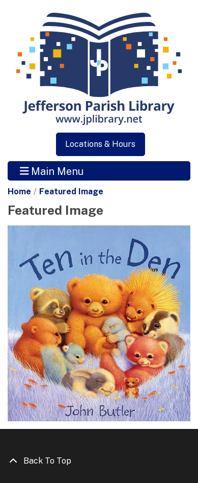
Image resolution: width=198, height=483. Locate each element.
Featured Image (71, 191)
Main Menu (52, 170)
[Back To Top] (99, 461)
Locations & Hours (100, 144)
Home (19, 191)
